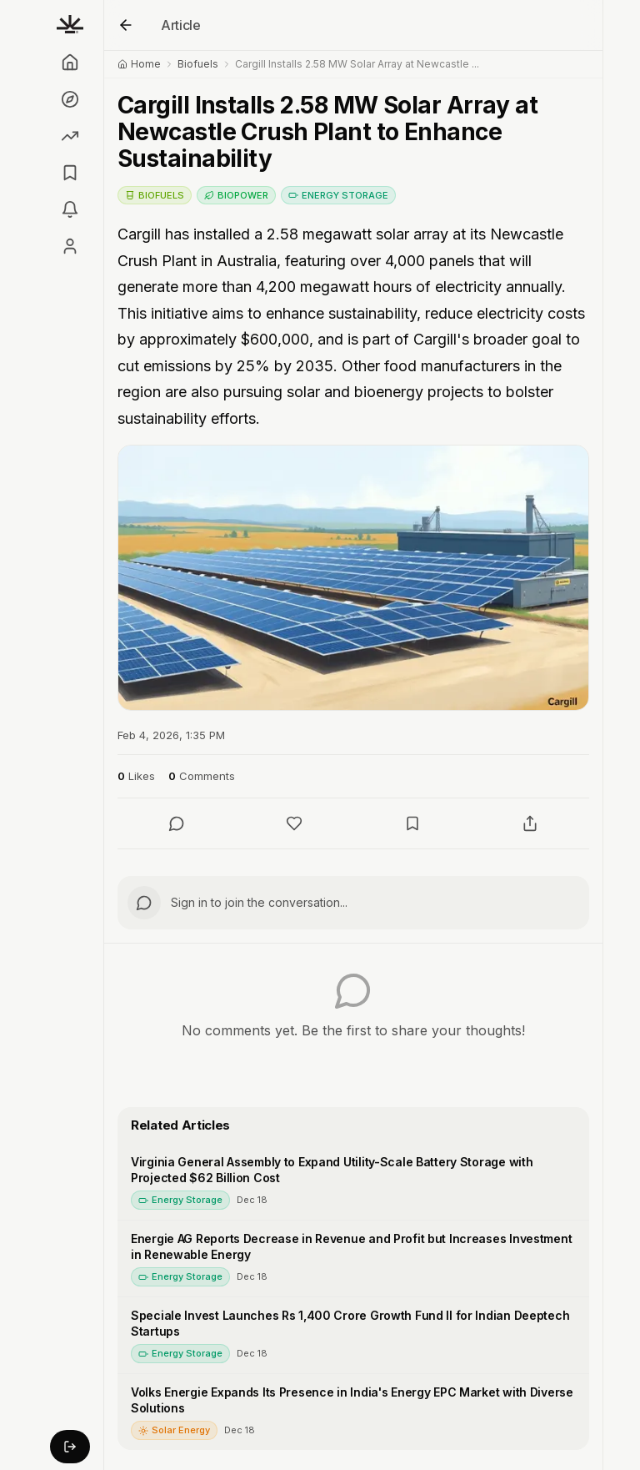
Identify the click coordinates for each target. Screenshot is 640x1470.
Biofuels (198, 64)
